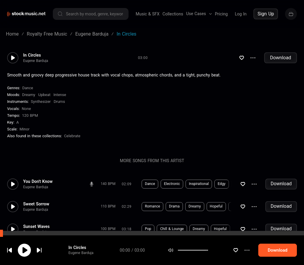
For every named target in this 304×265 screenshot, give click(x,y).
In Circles (82, 247)
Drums (59, 101)
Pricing (221, 14)
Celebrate (72, 136)
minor (25, 129)
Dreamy (28, 94)
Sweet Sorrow (36, 204)
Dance (27, 88)
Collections (172, 14)
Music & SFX (147, 14)
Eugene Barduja (85, 253)
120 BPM (30, 115)
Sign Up (265, 14)
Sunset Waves (36, 226)
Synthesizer (41, 101)
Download (280, 57)
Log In (240, 14)
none (26, 108)
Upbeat (44, 94)
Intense (59, 94)
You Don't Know (38, 181)
